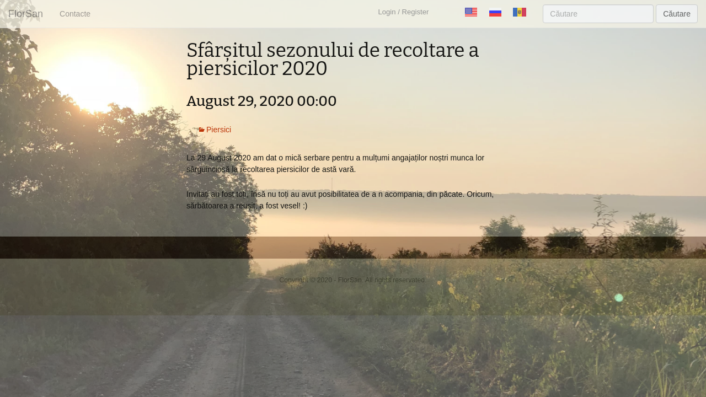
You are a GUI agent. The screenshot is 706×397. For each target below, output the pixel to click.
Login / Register (403, 12)
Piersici (218, 129)
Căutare (677, 13)
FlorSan (25, 13)
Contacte (75, 13)
